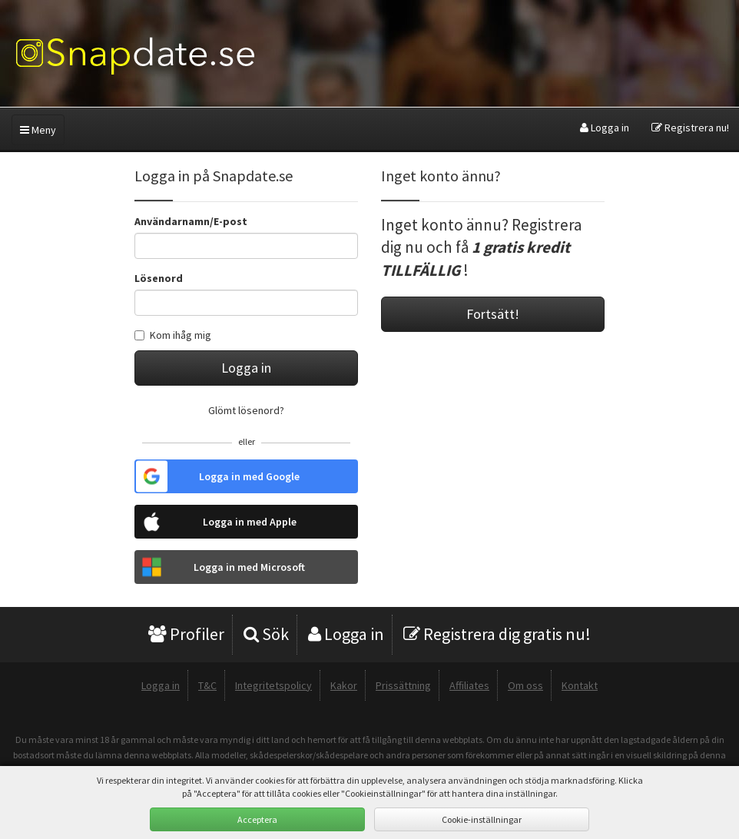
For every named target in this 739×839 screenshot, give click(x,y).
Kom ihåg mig (172, 335)
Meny (38, 130)
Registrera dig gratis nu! (497, 634)
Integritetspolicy (273, 685)
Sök (266, 634)
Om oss (525, 685)
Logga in (604, 127)
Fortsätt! (492, 314)
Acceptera (257, 819)
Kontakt (580, 685)
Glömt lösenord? (246, 410)
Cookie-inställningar (482, 819)
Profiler (186, 634)
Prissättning (403, 685)
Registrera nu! (690, 127)
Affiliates (469, 685)
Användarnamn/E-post (190, 221)
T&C (207, 685)
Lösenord (158, 278)
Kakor (343, 685)
